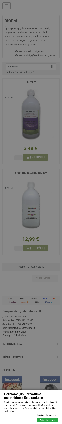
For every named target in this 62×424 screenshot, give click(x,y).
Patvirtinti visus (47, 420)
